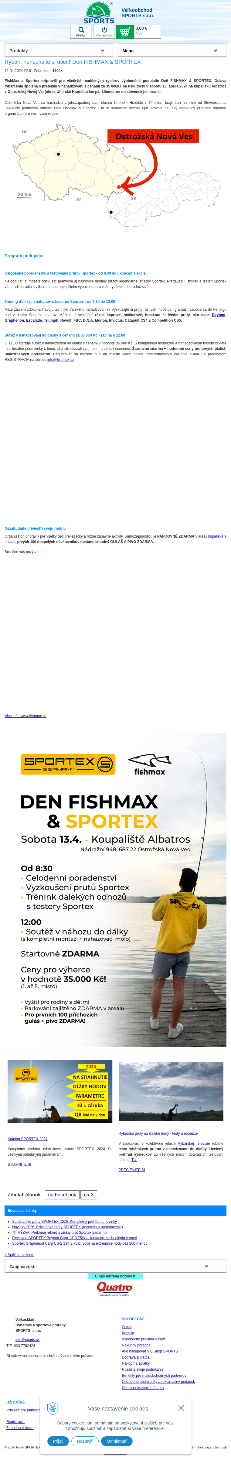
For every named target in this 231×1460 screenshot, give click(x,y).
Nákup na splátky (136, 1363)
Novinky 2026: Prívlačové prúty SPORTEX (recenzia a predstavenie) (67, 1227)
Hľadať (81, 32)
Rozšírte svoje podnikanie (143, 1369)
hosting (203, 1447)
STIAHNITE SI (19, 1164)
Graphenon (14, 320)
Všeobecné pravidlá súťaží (143, 1339)
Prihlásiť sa (104, 32)
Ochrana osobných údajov (143, 1388)
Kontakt (128, 1333)
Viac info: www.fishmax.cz (25, 716)
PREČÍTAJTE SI (132, 1170)
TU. (134, 1160)
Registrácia (15, 1422)
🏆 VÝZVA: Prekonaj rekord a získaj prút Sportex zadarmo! (59, 1232)
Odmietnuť (117, 1441)
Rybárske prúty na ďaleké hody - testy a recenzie (158, 1133)
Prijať (58, 1441)
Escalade (34, 320)
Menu (128, 50)
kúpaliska (215, 536)
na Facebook (62, 1194)
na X (89, 1194)
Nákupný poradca (136, 1345)
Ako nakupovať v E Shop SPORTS (150, 1351)
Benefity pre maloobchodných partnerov (154, 1375)
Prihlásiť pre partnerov (24, 1410)
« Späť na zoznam (19, 1255)
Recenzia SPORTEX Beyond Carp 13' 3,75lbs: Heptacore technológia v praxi (74, 1238)
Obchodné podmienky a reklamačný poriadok (158, 1382)
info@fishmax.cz (60, 359)
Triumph (51, 320)
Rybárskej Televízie (194, 1143)
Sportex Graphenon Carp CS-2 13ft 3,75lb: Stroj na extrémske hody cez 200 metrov (80, 1243)
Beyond (218, 315)
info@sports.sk (27, 1340)
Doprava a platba (136, 1357)
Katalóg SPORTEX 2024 (27, 1139)
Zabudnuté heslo (19, 1428)
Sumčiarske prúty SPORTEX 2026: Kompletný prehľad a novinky (64, 1221)
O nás (127, 1327)
